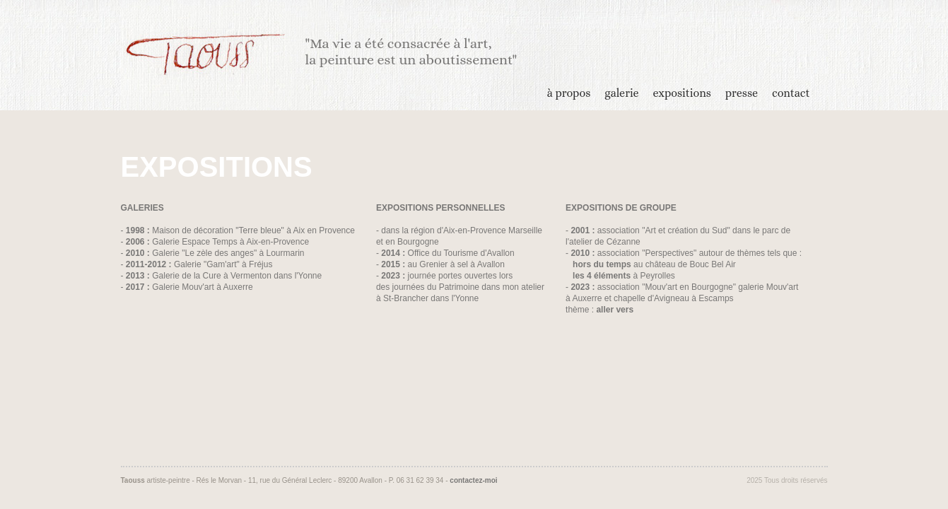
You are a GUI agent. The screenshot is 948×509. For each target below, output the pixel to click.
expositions (682, 93)
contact (790, 93)
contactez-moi (473, 480)
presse (741, 93)
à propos (568, 93)
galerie (621, 93)
